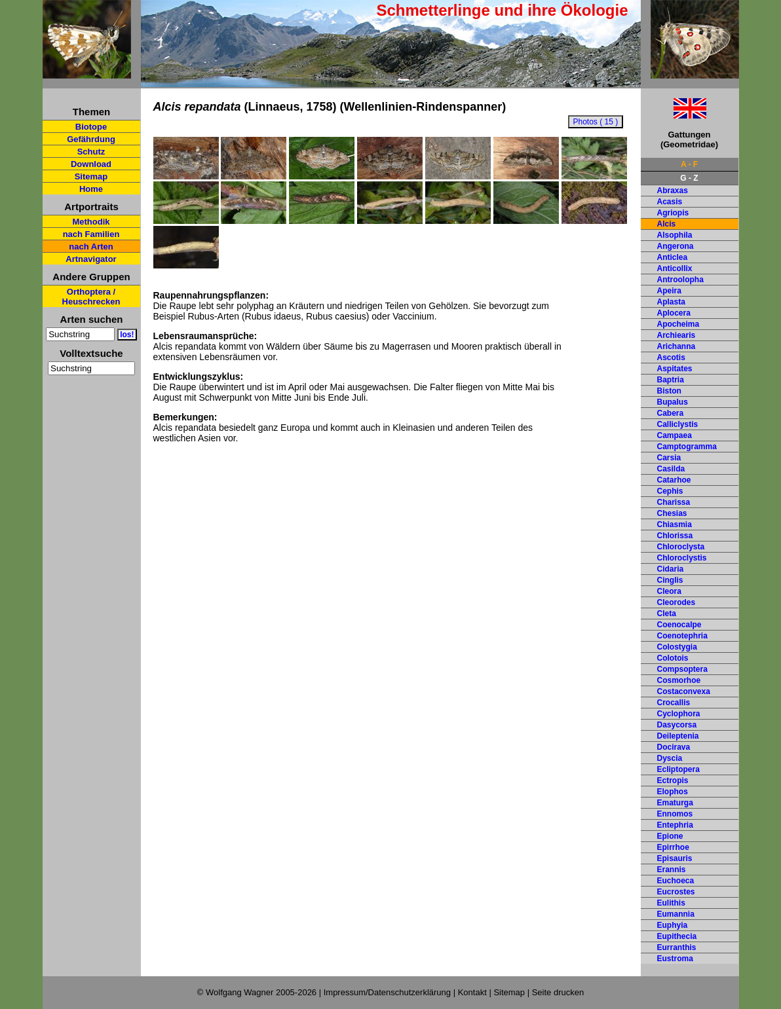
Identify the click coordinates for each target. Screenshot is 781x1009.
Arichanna (676, 346)
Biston (669, 390)
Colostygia (677, 646)
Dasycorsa (677, 724)
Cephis (670, 491)
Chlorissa (675, 535)
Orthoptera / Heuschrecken (91, 296)
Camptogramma (687, 446)
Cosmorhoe (679, 680)
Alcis (666, 224)
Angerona (675, 246)
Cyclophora (678, 713)
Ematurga (675, 802)
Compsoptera (682, 669)
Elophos (672, 791)
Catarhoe (674, 480)
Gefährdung (91, 139)
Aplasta (671, 301)
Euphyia (672, 925)
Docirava (674, 747)
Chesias (672, 513)
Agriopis (673, 212)
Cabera (670, 413)
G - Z (689, 178)
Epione (670, 836)
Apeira (669, 290)
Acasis (670, 201)
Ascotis (671, 357)
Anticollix (675, 268)
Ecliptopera (678, 769)
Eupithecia (677, 936)
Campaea (674, 435)
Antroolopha (680, 279)
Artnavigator (91, 259)
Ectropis (673, 780)
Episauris (675, 858)
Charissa (674, 502)
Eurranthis (676, 947)
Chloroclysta (681, 546)
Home (91, 189)
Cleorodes (676, 602)
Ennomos (675, 813)
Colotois (673, 658)
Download (91, 164)
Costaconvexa (683, 691)
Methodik (90, 222)
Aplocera (674, 313)
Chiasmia (674, 524)
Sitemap (91, 176)
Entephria (675, 825)
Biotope (91, 127)
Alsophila (675, 235)
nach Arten (91, 246)
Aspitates (675, 368)
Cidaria (670, 569)
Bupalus (672, 402)
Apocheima (678, 324)
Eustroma (675, 958)
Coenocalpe (679, 624)
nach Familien (91, 234)
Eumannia (676, 914)
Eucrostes (676, 891)
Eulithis (671, 903)
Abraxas (672, 190)
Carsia (669, 457)
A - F (689, 164)
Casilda (671, 468)
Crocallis (674, 702)
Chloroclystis (682, 557)
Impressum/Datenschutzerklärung (387, 992)
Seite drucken (558, 992)
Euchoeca (676, 880)
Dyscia (670, 758)
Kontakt (472, 992)
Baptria (670, 379)
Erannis (671, 869)
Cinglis (670, 580)
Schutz (91, 151)
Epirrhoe (673, 847)
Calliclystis (677, 424)
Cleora (669, 591)
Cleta (666, 613)
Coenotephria (682, 635)
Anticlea (672, 257)
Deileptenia (678, 736)
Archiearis (676, 335)
